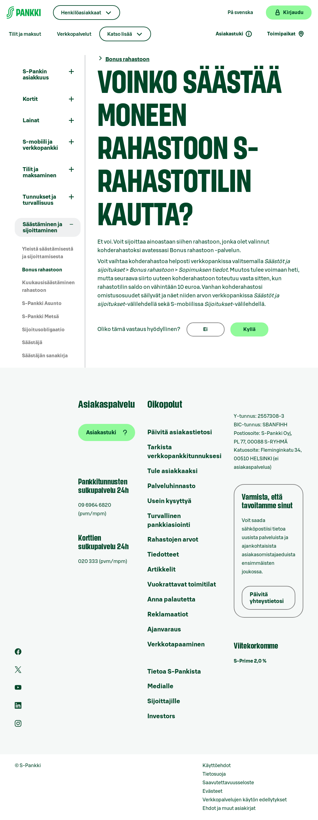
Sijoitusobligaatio (43, 329)
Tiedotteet (163, 555)
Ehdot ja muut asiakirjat (229, 808)
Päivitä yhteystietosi (267, 598)
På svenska (240, 12)
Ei (205, 329)
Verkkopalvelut (74, 34)
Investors (161, 716)
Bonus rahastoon (42, 269)
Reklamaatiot (167, 615)
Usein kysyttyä (169, 501)
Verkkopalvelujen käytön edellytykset (245, 799)
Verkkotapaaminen (176, 645)
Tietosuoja (214, 774)
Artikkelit (161, 570)
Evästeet (212, 791)
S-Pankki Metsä (40, 316)
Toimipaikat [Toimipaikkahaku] (286, 34)
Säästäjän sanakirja (45, 355)
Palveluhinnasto (171, 486)
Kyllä (249, 329)
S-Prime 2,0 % (250, 661)
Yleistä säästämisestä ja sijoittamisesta (47, 253)
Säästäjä (32, 342)
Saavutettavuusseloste (228, 782)
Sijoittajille (163, 701)
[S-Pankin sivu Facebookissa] (18, 653)
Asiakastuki (234, 34)
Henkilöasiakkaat (81, 12)
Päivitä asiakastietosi (179, 432)
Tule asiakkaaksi (172, 471)
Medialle (160, 686)
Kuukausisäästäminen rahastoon (48, 286)
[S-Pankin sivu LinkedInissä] (18, 707)
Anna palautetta (171, 600)
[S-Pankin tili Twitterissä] (18, 671)
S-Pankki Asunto (42, 303)
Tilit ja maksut (25, 34)
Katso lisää (119, 34)
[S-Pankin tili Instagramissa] (18, 725)
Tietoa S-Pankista (174, 672)
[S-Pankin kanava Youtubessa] (18, 689)
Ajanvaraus (164, 630)
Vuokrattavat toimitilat (181, 585)
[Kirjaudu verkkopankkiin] (289, 13)
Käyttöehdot (217, 765)
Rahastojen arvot (172, 540)
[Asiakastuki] (106, 432)
